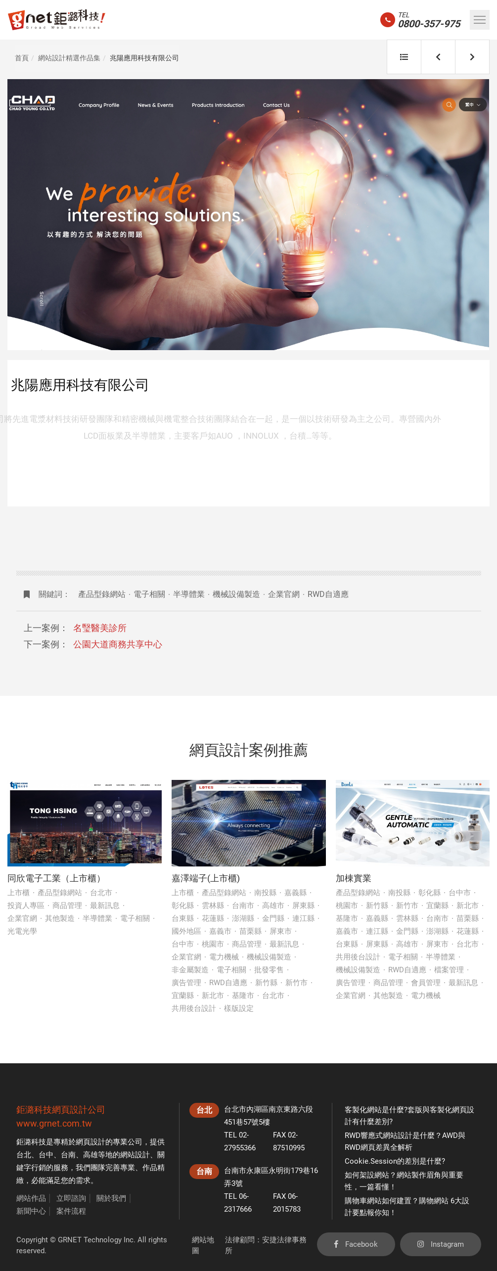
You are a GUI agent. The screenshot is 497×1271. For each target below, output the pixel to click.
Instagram (440, 1244)
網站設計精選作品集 (69, 58)
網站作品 (31, 1198)
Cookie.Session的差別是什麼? (395, 1161)
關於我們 (111, 1198)
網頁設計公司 (78, 1109)
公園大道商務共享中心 (117, 644)
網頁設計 (90, 1141)
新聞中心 (31, 1211)
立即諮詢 (71, 1198)
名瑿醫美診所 (100, 628)
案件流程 (71, 1211)
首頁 (22, 58)
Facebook (356, 1244)
